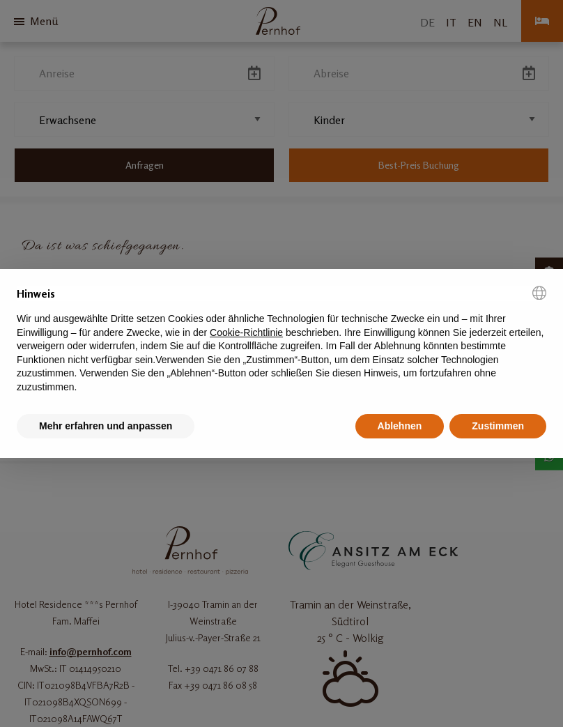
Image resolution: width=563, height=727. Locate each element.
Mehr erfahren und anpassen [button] (105, 425)
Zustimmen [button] (498, 425)
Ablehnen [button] (400, 425)
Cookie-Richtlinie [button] (246, 332)
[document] (281, 340)
